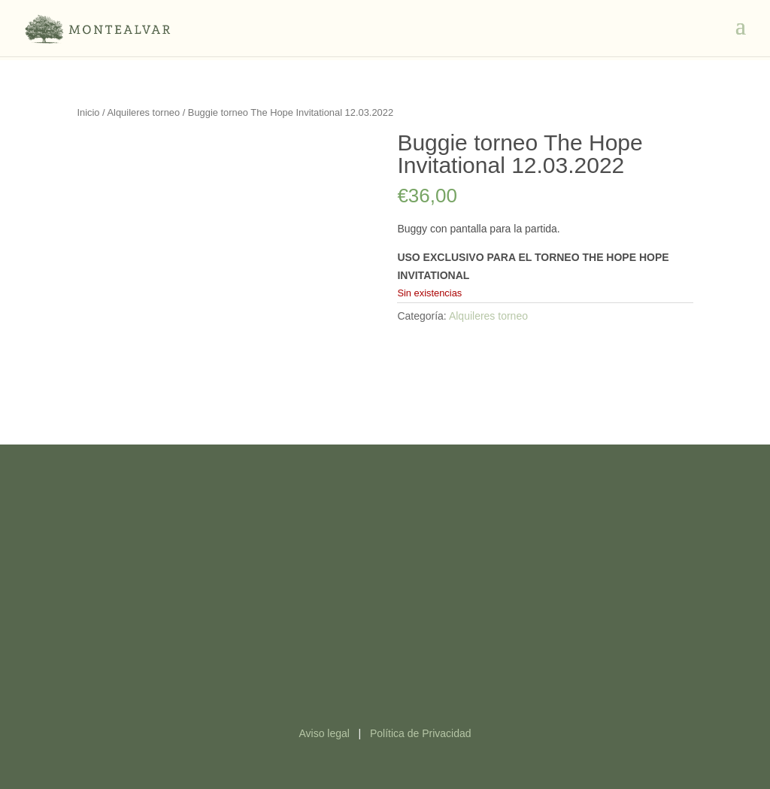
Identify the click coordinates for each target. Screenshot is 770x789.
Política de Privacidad (420, 733)
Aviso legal (324, 733)
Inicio (88, 112)
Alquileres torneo (144, 112)
